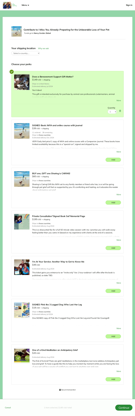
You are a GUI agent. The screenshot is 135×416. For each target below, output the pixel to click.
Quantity (111, 108)
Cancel (8, 407)
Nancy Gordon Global (42, 33)
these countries (45, 135)
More (119, 100)
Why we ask (43, 48)
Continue (124, 407)
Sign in (129, 5)
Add (113, 159)
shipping (46, 80)
